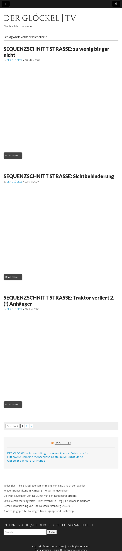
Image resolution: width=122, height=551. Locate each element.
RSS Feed (63, 443)
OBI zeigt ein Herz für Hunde (26, 460)
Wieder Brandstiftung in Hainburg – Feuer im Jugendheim (36, 490)
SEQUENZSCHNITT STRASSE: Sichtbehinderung (59, 176)
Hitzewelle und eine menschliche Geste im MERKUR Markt (45, 457)
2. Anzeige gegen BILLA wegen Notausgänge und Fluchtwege (39, 511)
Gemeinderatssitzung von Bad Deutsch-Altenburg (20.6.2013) (39, 506)
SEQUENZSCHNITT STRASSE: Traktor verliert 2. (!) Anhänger (59, 301)
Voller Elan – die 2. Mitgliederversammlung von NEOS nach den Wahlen (45, 485)
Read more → (13, 155)
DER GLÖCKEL (14, 60)
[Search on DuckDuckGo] (25, 532)
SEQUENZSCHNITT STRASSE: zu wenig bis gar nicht (56, 52)
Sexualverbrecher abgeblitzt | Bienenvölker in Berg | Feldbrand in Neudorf (47, 501)
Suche (51, 532)
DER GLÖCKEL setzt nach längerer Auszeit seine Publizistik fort (48, 453)
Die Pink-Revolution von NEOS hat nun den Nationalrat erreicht (40, 495)
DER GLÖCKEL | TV (40, 18)
